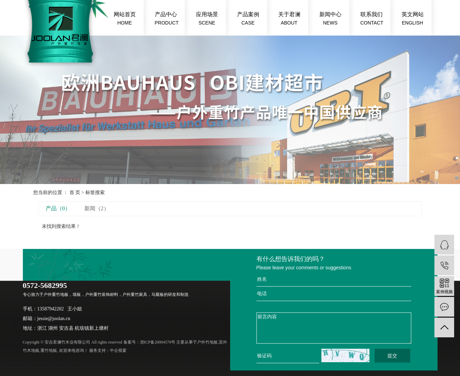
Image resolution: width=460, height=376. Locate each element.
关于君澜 (289, 19)
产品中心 (167, 19)
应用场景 (207, 19)
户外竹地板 (207, 342)
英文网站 (413, 19)
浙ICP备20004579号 (158, 342)
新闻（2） (96, 208)
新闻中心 (330, 19)
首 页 (75, 192)
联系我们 (372, 19)
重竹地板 (48, 350)
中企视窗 (118, 350)
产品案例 (248, 19)
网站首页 (125, 19)
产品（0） (58, 208)
